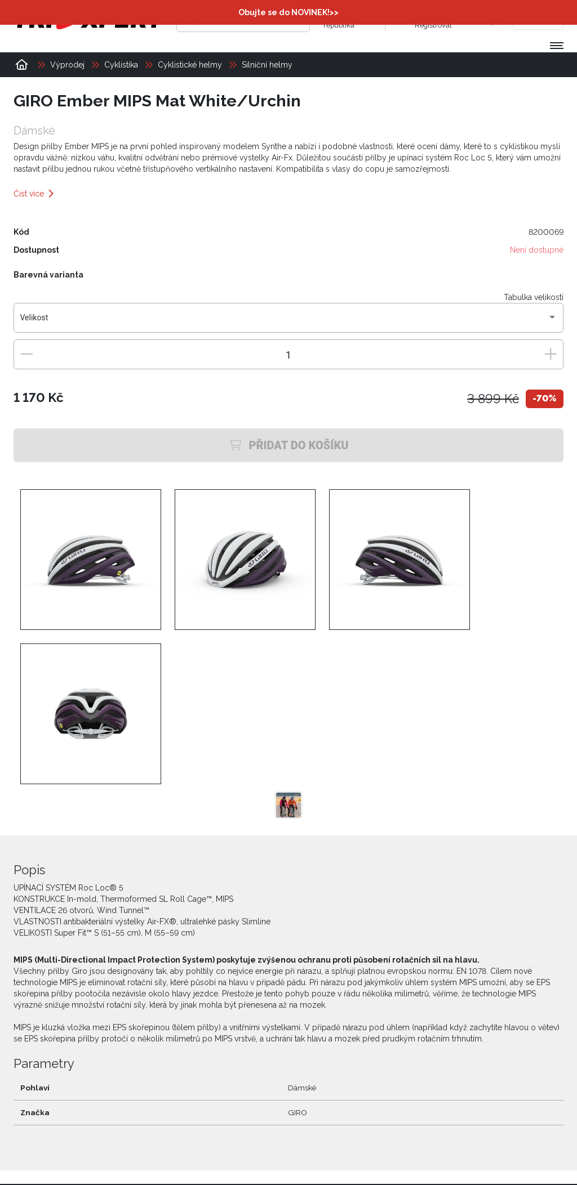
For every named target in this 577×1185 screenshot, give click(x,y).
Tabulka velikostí (533, 297)
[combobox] (288, 322)
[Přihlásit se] (403, 19)
